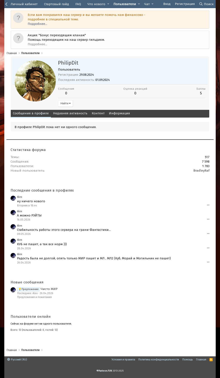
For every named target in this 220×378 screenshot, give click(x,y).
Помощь (187, 359)
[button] (108, 4)
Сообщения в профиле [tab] (31, 113)
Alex (19, 196)
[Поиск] (206, 4)
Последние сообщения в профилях (42, 190)
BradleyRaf (201, 170)
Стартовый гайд (56, 4)
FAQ (78, 4)
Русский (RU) (17, 359)
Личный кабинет (24, 4)
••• (208, 205)
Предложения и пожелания (34, 297)
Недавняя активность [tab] (70, 113)
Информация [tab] (119, 113)
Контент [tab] (98, 113)
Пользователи (124, 4)
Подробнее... (37, 24)
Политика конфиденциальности (158, 359)
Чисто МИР (37, 289)
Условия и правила (123, 359)
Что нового (96, 4)
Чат (147, 4)
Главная (201, 359)
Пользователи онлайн (31, 316)
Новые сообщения (27, 282)
